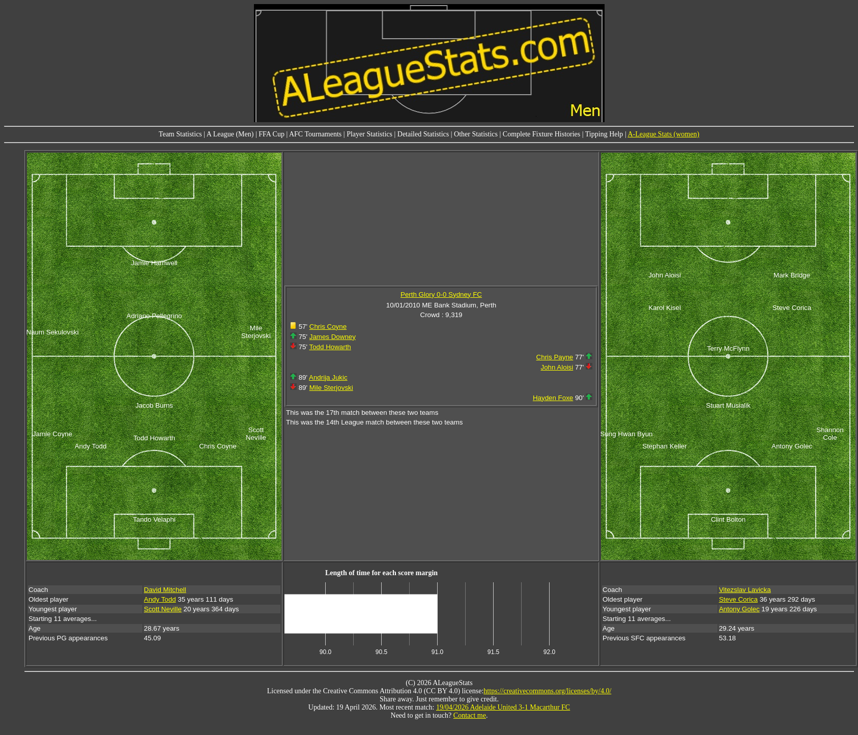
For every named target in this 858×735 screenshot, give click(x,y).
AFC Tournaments (315, 134)
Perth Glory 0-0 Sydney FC (441, 294)
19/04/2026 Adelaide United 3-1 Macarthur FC (503, 707)
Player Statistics (369, 134)
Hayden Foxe (553, 398)
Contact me (469, 715)
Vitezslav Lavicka (745, 589)
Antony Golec (739, 609)
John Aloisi (557, 367)
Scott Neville (163, 609)
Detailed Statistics (423, 134)
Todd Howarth (330, 347)
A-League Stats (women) (663, 134)
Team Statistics (180, 134)
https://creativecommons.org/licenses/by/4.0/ (547, 691)
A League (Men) (230, 134)
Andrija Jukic (328, 377)
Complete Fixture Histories (541, 134)
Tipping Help (604, 134)
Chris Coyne (328, 326)
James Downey (332, 337)
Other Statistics (476, 134)
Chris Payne (555, 357)
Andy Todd (160, 599)
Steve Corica (738, 599)
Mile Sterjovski (331, 387)
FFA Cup (271, 134)
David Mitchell (165, 589)
